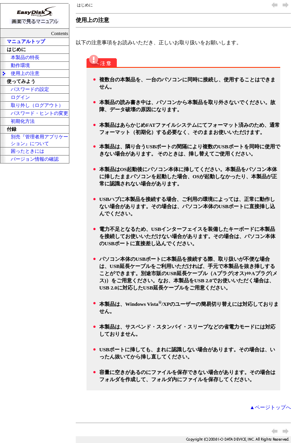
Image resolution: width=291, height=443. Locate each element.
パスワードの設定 (30, 89)
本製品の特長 (25, 57)
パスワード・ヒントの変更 (39, 113)
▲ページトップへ (270, 407)
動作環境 (20, 65)
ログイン (20, 97)
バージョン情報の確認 (35, 159)
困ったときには (27, 151)
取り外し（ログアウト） (37, 105)
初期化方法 (23, 121)
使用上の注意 (25, 73)
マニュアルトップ (26, 41)
